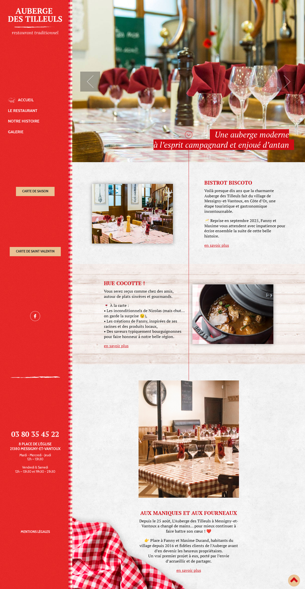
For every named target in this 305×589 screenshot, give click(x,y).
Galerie (15, 131)
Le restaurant (22, 110)
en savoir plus (216, 245)
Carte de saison (35, 191)
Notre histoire (23, 121)
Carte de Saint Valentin (35, 251)
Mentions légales (35, 532)
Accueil (26, 100)
